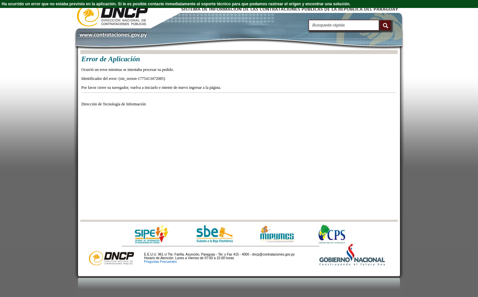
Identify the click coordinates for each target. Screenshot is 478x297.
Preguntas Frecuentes (160, 262)
